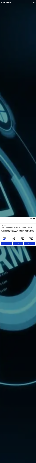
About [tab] (29, 221)
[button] (33, 2)
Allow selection (18, 243)
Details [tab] (18, 221)
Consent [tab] (6, 221)
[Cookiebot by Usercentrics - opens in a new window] (30, 218)
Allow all (29, 243)
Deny (7, 243)
